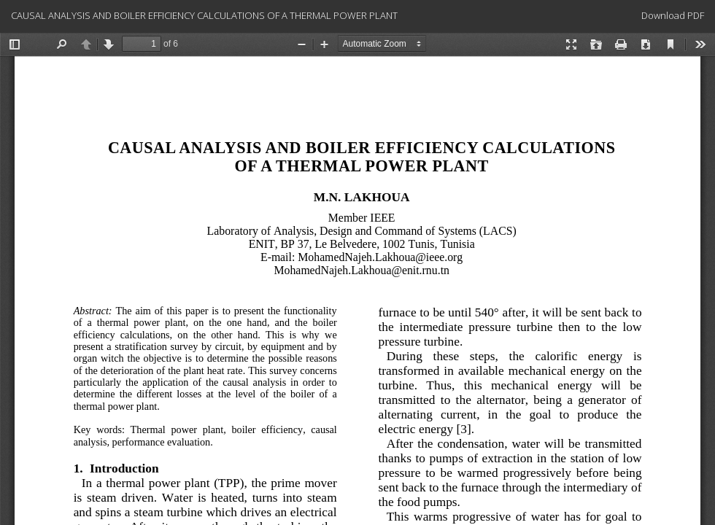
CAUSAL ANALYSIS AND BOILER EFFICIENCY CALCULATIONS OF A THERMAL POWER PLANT (204, 15)
